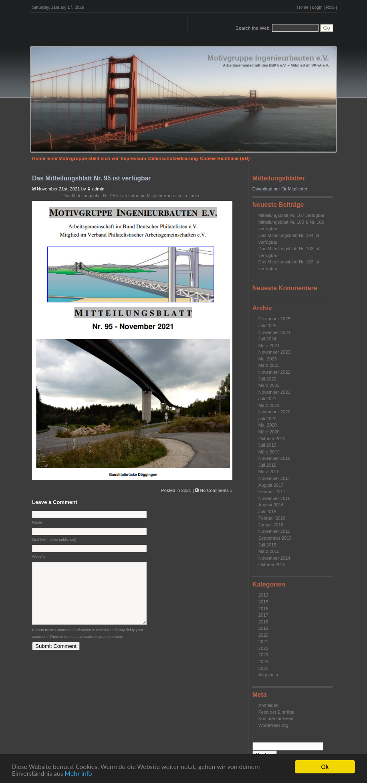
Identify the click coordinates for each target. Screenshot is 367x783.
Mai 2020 (267, 425)
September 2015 (275, 538)
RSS (330, 7)
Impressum (133, 158)
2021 (263, 641)
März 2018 (269, 471)
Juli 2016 (267, 511)
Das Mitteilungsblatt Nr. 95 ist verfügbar (91, 178)
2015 (263, 601)
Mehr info (78, 774)
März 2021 (269, 405)
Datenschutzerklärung (173, 158)
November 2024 (274, 332)
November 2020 (274, 411)
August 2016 (271, 504)
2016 (263, 608)
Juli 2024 (267, 338)
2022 (263, 648)
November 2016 (274, 498)
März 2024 (269, 345)
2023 (263, 654)
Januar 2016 (270, 524)
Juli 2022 (267, 378)
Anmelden (268, 705)
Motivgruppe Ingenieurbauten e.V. (268, 58)
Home (303, 7)
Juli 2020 (267, 418)
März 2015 (269, 551)
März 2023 (269, 365)
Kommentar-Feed (275, 718)
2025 (263, 668)
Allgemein (268, 674)
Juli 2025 (267, 325)
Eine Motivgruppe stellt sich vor (83, 158)
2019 (263, 628)
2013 (263, 595)
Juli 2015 (267, 544)
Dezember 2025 (274, 318)
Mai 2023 (267, 358)
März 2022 (269, 385)
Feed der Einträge (276, 712)
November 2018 (274, 458)
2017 (263, 615)
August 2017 (271, 485)
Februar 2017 (271, 491)
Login (317, 7)
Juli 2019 (267, 445)
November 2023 (274, 352)
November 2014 (274, 558)
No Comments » (216, 490)
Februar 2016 (271, 518)
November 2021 (274, 392)
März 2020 (269, 431)
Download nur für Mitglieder (279, 188)
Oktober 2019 (272, 438)
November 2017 (274, 478)
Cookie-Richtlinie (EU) (225, 158)
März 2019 (269, 451)
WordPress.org (273, 725)
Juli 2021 (267, 398)
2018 (263, 621)
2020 (263, 635)
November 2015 (274, 531)
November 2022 (274, 372)
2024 (263, 661)
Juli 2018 (267, 465)
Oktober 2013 (272, 564)
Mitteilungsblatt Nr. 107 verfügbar (291, 215)
